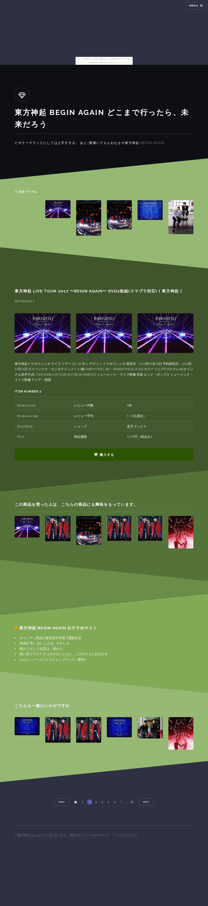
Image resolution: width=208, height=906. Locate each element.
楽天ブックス (136, 426)
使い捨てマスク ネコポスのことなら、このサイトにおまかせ (64, 654)
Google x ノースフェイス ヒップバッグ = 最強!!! (53, 659)
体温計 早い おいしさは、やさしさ (44, 643)
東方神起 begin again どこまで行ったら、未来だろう (50, 835)
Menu (193, 5)
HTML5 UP (131, 835)
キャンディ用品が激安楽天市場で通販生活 (50, 638)
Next (146, 802)
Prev (61, 802)
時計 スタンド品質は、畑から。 (43, 649)
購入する (107, 455)
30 (132, 802)
